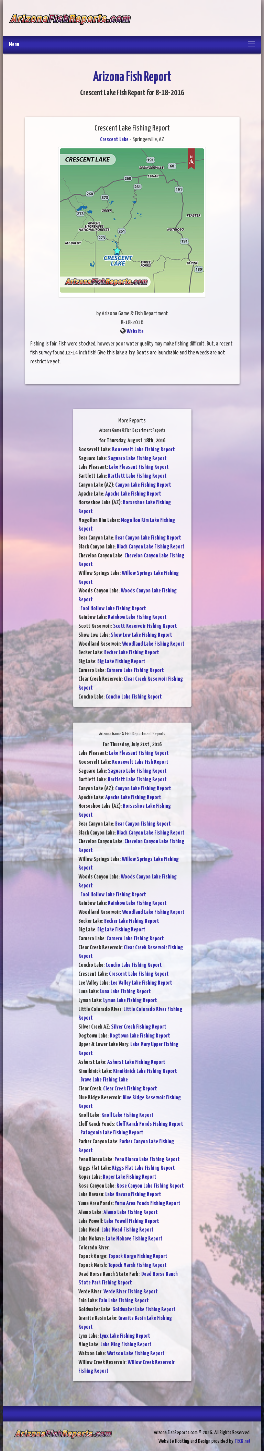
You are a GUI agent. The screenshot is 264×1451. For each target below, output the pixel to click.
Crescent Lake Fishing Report (139, 974)
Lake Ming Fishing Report (126, 1345)
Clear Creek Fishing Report (130, 1089)
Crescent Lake (114, 140)
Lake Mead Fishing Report (127, 1230)
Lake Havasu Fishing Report (133, 1195)
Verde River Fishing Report (130, 1292)
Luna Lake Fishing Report (125, 992)
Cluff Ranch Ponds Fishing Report (149, 1124)
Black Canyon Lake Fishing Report (151, 547)
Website (135, 332)
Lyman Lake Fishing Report (130, 1001)
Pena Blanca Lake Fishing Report (147, 1160)
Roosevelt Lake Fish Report (140, 762)
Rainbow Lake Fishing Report (137, 617)
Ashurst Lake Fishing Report (136, 1062)
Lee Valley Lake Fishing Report (141, 983)
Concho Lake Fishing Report (134, 697)
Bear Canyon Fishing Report (143, 824)
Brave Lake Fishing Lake (104, 1080)
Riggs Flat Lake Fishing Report (143, 1168)
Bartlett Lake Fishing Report (137, 476)
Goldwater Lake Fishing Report (144, 1310)
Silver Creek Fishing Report (138, 1027)
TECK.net (242, 1441)
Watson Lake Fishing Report (136, 1354)
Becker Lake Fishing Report (131, 653)
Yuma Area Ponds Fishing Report (147, 1203)
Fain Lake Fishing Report (124, 1301)
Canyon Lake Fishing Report (143, 485)
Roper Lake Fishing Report (129, 1177)
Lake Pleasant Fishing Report (139, 467)
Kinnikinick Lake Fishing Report (145, 1071)
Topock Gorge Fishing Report (137, 1256)
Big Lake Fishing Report (121, 662)
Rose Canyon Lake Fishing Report (150, 1186)
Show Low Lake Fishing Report (141, 635)
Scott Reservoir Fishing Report (145, 626)
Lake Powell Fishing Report (131, 1221)
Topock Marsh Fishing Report (137, 1265)
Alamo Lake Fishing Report (130, 1212)
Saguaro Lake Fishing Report (137, 459)
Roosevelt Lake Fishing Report (143, 450)
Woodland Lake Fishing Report (153, 644)
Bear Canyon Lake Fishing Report (148, 538)
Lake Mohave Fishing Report (134, 1239)
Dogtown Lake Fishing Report (140, 1036)
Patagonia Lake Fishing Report (111, 1133)
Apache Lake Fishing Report (133, 494)
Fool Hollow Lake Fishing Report (113, 609)
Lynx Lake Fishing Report (125, 1336)
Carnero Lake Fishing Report (135, 670)
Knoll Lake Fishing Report (127, 1115)
